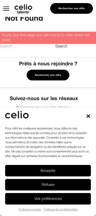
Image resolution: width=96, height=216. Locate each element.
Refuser (48, 185)
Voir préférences (48, 199)
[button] (88, 116)
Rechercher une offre (71, 8)
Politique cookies (30, 209)
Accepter (48, 171)
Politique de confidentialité (60, 209)
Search (61, 46)
